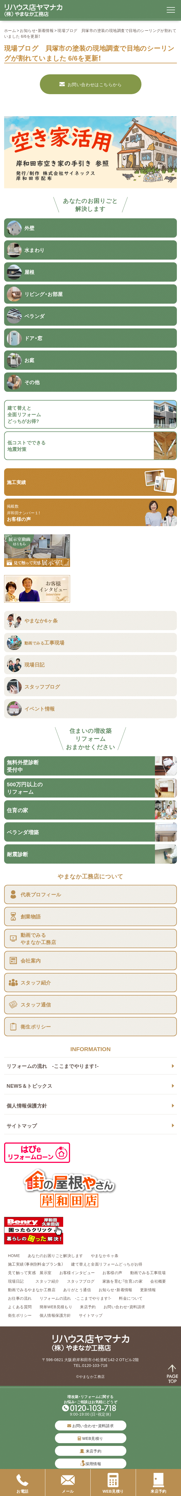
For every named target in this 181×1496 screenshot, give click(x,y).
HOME (14, 1255)
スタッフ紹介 (47, 1281)
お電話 (22, 1483)
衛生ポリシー (20, 1315)
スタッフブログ (81, 1281)
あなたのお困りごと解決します (55, 1255)
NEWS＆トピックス (29, 1085)
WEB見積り (90, 1438)
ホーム (10, 30)
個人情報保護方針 (27, 1105)
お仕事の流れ (20, 1298)
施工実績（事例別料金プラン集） (35, 1264)
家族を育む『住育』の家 (122, 1281)
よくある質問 (20, 1306)
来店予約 (88, 1306)
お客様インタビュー (77, 1272)
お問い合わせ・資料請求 (124, 1306)
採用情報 (93, 1463)
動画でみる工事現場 (148, 1272)
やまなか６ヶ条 (105, 1255)
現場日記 (18, 1281)
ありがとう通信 (77, 1289)
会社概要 (158, 1281)
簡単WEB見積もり (56, 1306)
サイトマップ (22, 1125)
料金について (131, 1298)
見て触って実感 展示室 (30, 1272)
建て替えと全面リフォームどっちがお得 (107, 1264)
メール (67, 1483)
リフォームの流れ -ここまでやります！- (53, 1066)
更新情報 (148, 1289)
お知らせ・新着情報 (37, 30)
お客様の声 (112, 1272)
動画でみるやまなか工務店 (31, 1289)
